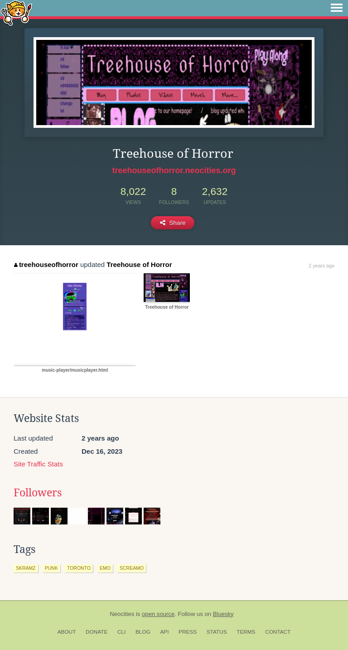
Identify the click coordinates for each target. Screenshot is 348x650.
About (67, 632)
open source (158, 614)
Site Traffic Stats (38, 464)
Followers (38, 493)
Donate (96, 632)
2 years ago (321, 265)
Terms (246, 632)
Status (217, 632)
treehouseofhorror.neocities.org (174, 170)
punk (51, 568)
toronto (79, 568)
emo (105, 568)
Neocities (122, 614)
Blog (142, 632)
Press (188, 632)
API (164, 632)
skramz (26, 568)
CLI (121, 632)
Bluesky (223, 614)
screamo (132, 568)
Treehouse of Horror (139, 264)
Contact (277, 632)
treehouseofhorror (46, 264)
